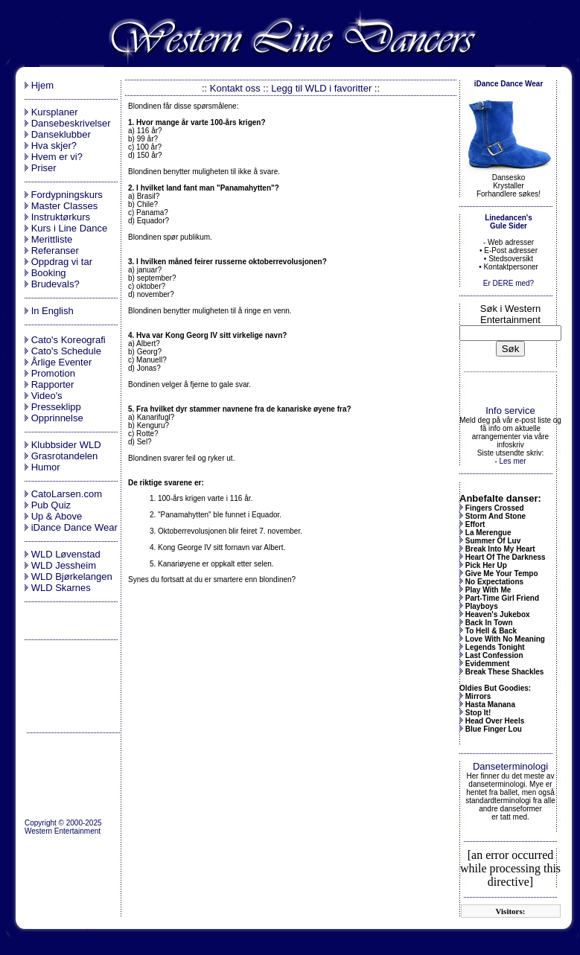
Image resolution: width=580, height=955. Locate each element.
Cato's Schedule (66, 351)
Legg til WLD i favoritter (321, 88)
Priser (44, 167)
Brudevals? (55, 284)
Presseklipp (56, 406)
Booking (48, 272)
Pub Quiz (51, 505)
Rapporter (52, 384)
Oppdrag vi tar (61, 261)
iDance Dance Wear (74, 527)
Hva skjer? (54, 145)
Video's (47, 395)
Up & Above (57, 516)
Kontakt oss (235, 88)
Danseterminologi (510, 766)
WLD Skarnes (61, 587)
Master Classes (64, 205)
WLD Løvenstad (66, 554)
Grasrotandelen (64, 455)
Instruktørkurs (60, 217)
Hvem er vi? (57, 156)
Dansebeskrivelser (71, 123)
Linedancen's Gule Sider (508, 222)
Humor (45, 467)
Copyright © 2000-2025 (63, 823)
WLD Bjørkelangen (71, 576)
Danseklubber (61, 134)
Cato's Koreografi (68, 339)
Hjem (42, 85)
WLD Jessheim (63, 565)
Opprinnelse (57, 418)
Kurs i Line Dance (69, 228)
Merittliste (52, 239)
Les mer (512, 461)
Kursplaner (54, 112)
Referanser (55, 250)
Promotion (53, 373)
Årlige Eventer (61, 362)
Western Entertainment (63, 831)
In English (52, 310)
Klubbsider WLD (66, 444)
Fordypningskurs (65, 194)
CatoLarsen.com (66, 493)
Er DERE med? (508, 283)
